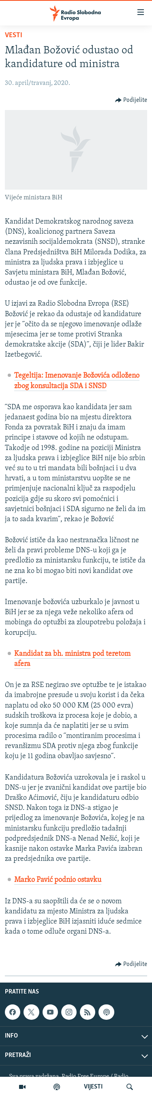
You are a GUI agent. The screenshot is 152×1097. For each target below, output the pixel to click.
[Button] (131, 100)
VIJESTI (93, 1087)
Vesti (13, 35)
